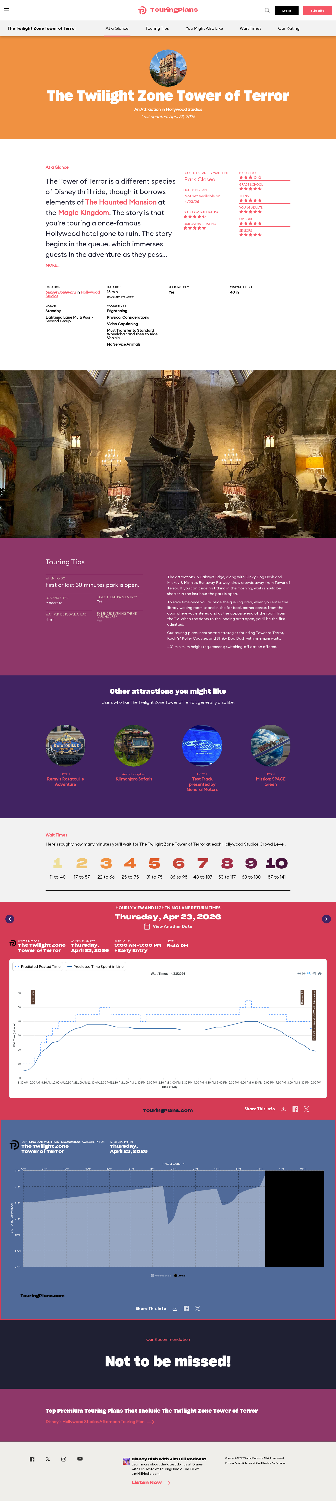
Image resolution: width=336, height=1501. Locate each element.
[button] (298, 973)
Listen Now (152, 1483)
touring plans (186, 632)
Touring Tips (157, 28)
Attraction (150, 109)
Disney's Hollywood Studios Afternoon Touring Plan (100, 1421)
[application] (168, 1031)
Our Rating (288, 28)
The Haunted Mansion (120, 202)
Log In (286, 10)
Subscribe (318, 10)
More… (53, 265)
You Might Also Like (204, 28)
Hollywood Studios (184, 109)
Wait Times (250, 28)
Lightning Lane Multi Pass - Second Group (69, 319)
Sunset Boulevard (61, 292)
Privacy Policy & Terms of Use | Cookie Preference (255, 1463)
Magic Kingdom (83, 212)
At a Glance (117, 28)
